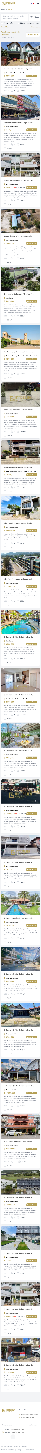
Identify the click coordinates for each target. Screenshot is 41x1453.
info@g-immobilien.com (13, 1429)
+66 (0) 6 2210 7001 (13, 1432)
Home (3, 9)
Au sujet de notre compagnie (28, 1414)
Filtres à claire (35, 27)
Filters (34, 17)
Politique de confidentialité (25, 1450)
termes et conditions (7, 1450)
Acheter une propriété (26, 1417)
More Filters (5, 27)
